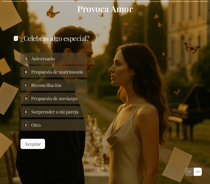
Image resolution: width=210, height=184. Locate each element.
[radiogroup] (53, 92)
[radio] (53, 58)
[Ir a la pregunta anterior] (189, 172)
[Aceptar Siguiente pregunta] (32, 144)
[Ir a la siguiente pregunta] (198, 172)
